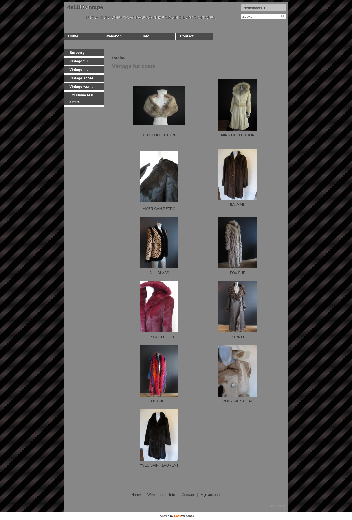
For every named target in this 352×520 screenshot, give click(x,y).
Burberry (77, 53)
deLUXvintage (85, 7)
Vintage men (80, 70)
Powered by (176, 516)
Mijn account (210, 495)
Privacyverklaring (275, 505)
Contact (187, 36)
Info (146, 36)
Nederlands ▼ (254, 8)
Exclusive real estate (81, 98)
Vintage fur (78, 61)
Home (73, 36)
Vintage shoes (81, 78)
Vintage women (82, 87)
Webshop (114, 36)
